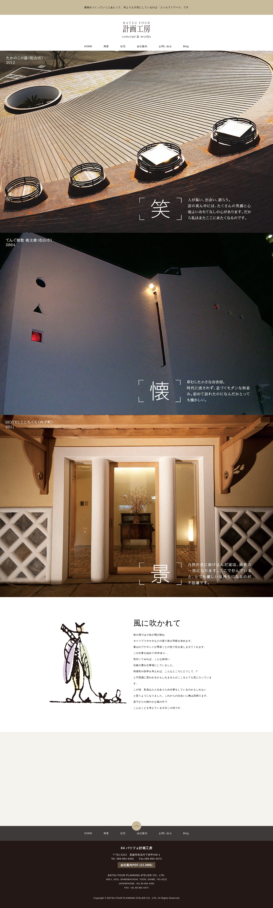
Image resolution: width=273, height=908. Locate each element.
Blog (186, 46)
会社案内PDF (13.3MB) (136, 865)
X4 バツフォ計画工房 (136, 848)
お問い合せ (165, 46)
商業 (106, 46)
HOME (88, 46)
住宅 (123, 46)
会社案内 (142, 46)
